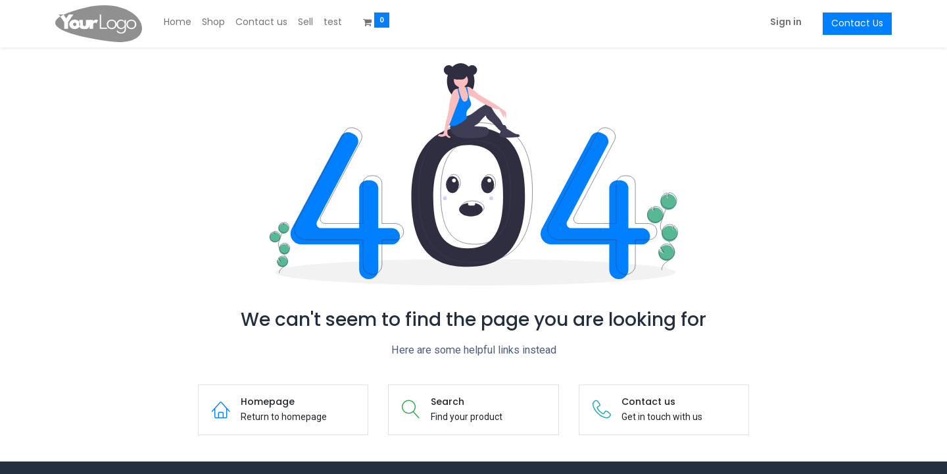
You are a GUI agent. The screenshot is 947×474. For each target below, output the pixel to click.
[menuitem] (177, 22)
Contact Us (857, 23)
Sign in (786, 21)
